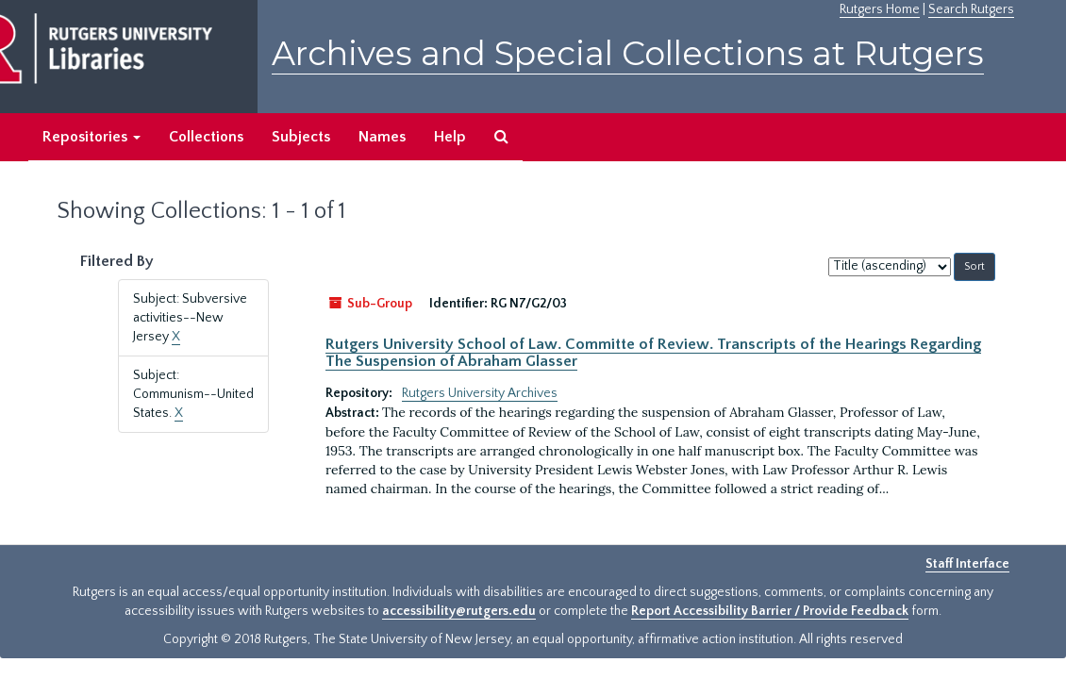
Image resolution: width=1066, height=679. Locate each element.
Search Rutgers (971, 9)
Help (450, 136)
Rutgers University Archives (480, 393)
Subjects (301, 136)
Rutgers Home (880, 9)
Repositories (91, 136)
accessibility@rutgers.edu (459, 611)
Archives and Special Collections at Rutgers (628, 53)
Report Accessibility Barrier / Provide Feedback (769, 611)
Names (382, 136)
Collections (206, 136)
